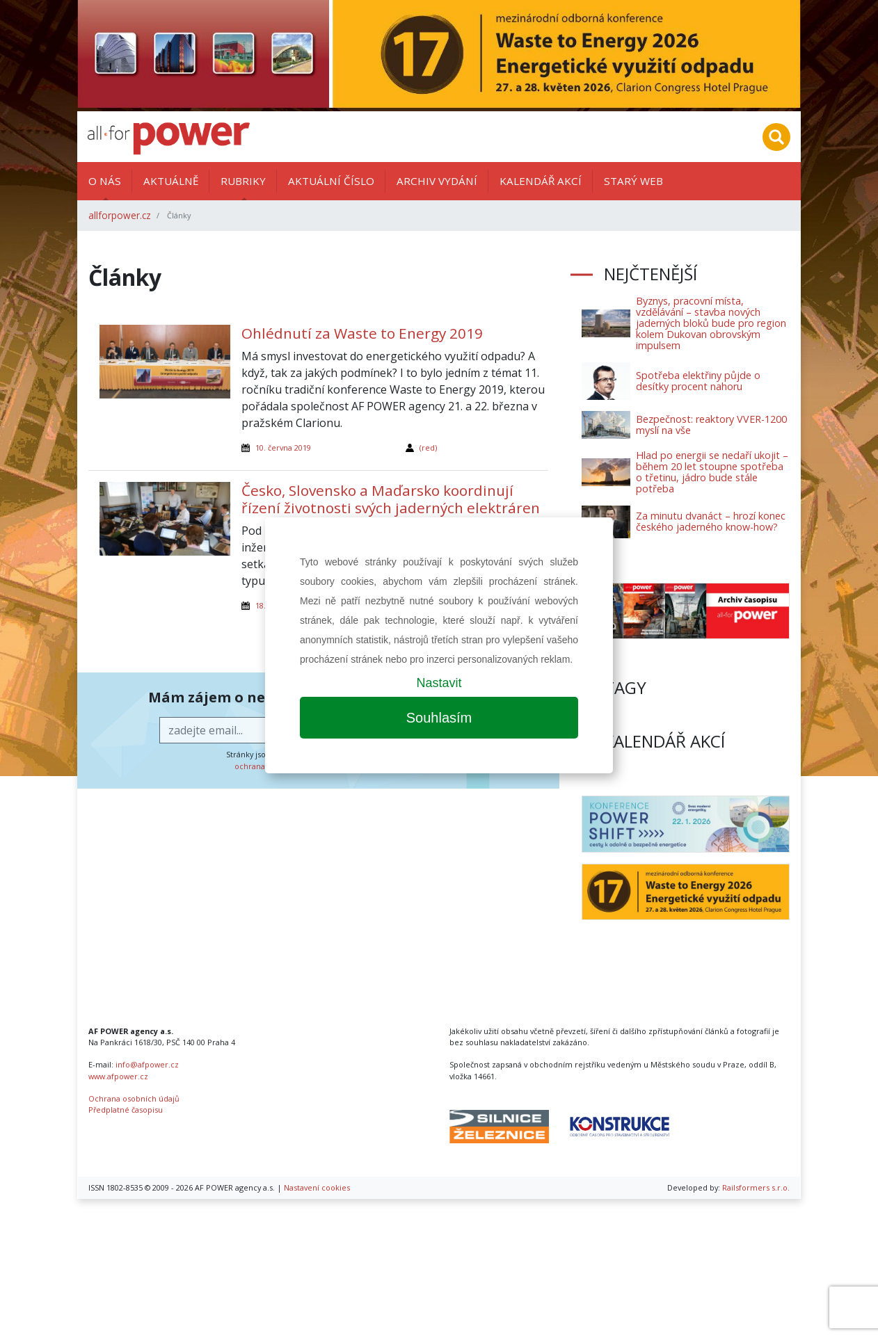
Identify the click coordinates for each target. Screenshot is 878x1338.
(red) (428, 447)
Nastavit (438, 683)
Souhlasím (439, 717)
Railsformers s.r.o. (756, 1187)
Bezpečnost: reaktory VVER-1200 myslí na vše (711, 424)
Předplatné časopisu (125, 1109)
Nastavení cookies (317, 1187)
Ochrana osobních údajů (133, 1098)
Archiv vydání (437, 181)
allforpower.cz (119, 215)
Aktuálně (170, 181)
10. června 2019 (283, 447)
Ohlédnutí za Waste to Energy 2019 (362, 333)
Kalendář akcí (541, 181)
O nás (104, 181)
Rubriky (243, 181)
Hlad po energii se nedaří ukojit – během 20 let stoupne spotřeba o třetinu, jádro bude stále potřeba (712, 472)
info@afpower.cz (147, 1064)
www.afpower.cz (118, 1076)
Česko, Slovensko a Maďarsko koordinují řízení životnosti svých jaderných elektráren (390, 499)
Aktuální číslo (331, 181)
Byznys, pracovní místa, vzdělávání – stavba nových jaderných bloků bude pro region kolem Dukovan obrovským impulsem (711, 323)
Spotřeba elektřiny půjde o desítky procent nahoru (698, 381)
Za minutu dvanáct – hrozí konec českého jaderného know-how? (710, 521)
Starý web (633, 181)
